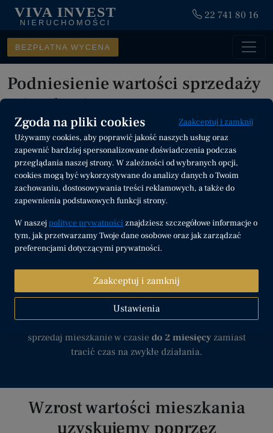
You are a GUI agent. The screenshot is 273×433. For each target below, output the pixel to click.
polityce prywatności (86, 223)
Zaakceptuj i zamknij (216, 122)
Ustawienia (136, 308)
